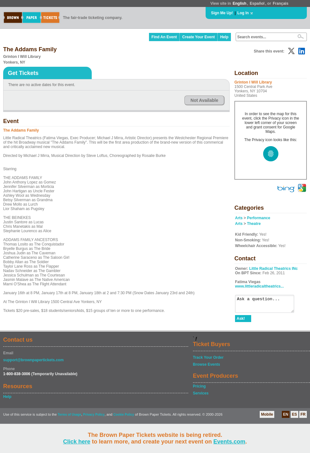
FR (303, 417)
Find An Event (164, 37)
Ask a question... (268, 305)
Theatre (254, 223)
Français (280, 3)
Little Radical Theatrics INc (273, 268)
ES (294, 417)
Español (257, 3)
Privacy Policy (94, 417)
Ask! (241, 321)
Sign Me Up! (222, 13)
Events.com (229, 441)
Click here (76, 441)
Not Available (204, 100)
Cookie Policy (123, 417)
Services (200, 396)
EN (285, 417)
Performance (258, 218)
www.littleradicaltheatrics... (259, 286)
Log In (243, 13)
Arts (239, 218)
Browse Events (206, 367)
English (239, 3)
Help (224, 37)
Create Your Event (198, 37)
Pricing (199, 389)
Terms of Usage (69, 417)
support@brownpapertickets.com (33, 363)
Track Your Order (208, 360)
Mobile (267, 417)
